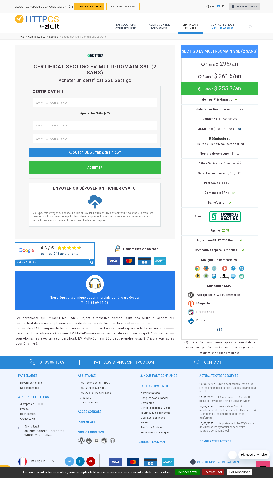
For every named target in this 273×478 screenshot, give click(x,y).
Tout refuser (213, 472)
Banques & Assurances (155, 398)
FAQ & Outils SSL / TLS (93, 387)
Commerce (147, 403)
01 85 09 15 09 (97, 302)
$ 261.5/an (221, 76)
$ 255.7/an (221, 88)
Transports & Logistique (155, 432)
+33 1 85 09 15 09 (123, 6)
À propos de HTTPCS (32, 404)
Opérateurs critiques (153, 417)
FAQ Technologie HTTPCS (95, 382)
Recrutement (28, 413)
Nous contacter (89, 402)
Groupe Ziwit (27, 418)
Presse (24, 408)
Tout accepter (187, 472)
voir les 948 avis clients (60, 253)
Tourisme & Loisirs (152, 427)
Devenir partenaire (31, 382)
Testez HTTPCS (89, 6)
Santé (144, 422)
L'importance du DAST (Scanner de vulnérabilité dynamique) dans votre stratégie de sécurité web (227, 427)
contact (207, 362)
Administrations (150, 393)
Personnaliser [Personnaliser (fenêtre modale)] (239, 472)
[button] (125, 23)
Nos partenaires (29, 387)
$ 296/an (221, 63)
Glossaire (85, 397)
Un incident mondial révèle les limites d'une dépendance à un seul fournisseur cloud (227, 388)
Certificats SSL (36, 36)
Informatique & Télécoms (155, 412)
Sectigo (53, 36)
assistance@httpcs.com (124, 362)
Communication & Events (156, 407)
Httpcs (19, 36)
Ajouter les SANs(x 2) (95, 113)
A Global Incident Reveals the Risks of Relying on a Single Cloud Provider (225, 399)
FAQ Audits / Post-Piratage (95, 392)
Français (36, 461)
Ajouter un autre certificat (95, 152)
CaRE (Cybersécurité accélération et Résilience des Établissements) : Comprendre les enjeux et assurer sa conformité (227, 412)
